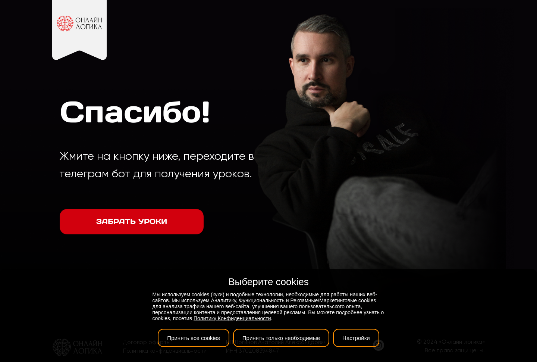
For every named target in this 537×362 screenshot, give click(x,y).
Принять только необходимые (281, 338)
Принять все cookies (193, 338)
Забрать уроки (131, 221)
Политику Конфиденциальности (232, 318)
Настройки (356, 338)
